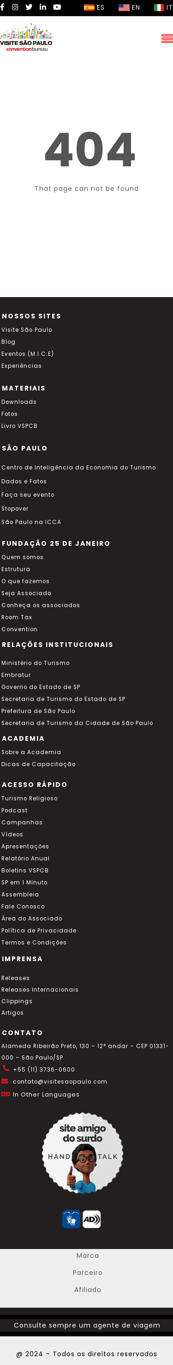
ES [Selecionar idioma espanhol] (94, 7)
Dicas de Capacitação (38, 764)
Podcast (14, 810)
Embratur (16, 675)
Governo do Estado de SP (40, 687)
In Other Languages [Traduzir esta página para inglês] (46, 1094)
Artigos (12, 1013)
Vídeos (12, 834)
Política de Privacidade (39, 930)
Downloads (19, 402)
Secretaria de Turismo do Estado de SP (63, 699)
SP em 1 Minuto (24, 882)
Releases (15, 978)
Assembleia (20, 894)
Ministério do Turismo (35, 663)
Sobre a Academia (31, 752)
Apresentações (25, 846)
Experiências (21, 366)
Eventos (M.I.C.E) (27, 354)
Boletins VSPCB (25, 870)
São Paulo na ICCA (31, 522)
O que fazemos (25, 581)
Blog (8, 342)
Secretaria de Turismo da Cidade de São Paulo (77, 723)
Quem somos (22, 557)
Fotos (9, 414)
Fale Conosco (23, 906)
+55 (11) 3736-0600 (44, 1069)
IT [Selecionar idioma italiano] (163, 7)
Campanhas (22, 822)
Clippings (17, 1001)
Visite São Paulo (26, 330)
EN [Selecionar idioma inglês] (129, 7)
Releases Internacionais (40, 989)
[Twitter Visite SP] (29, 7)
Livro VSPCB (19, 426)
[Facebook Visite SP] (2, 7)
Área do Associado (31, 918)
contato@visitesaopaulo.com (60, 1081)
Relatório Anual (25, 858)
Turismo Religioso (29, 798)
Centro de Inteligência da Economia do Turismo (78, 467)
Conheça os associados (40, 605)
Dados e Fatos (24, 481)
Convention (19, 629)
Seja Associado (26, 593)
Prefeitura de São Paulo (38, 711)
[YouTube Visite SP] (57, 7)
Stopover (15, 508)
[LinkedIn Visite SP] (43, 7)
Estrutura (15, 569)
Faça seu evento (27, 495)
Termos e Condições (34, 942)
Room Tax (16, 617)
